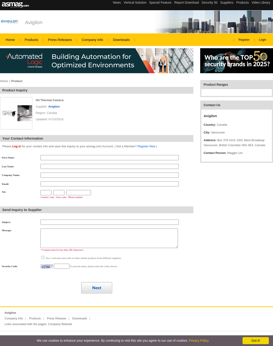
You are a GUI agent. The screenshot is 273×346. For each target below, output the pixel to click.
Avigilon (34, 22)
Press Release (56, 318)
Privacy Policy (199, 340)
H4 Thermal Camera (49, 100)
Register (244, 39)
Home (10, 40)
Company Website (60, 324)
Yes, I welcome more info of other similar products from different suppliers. (83, 258)
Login (262, 39)
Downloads (121, 40)
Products (31, 40)
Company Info (92, 40)
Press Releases (60, 40)
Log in (16, 146)
